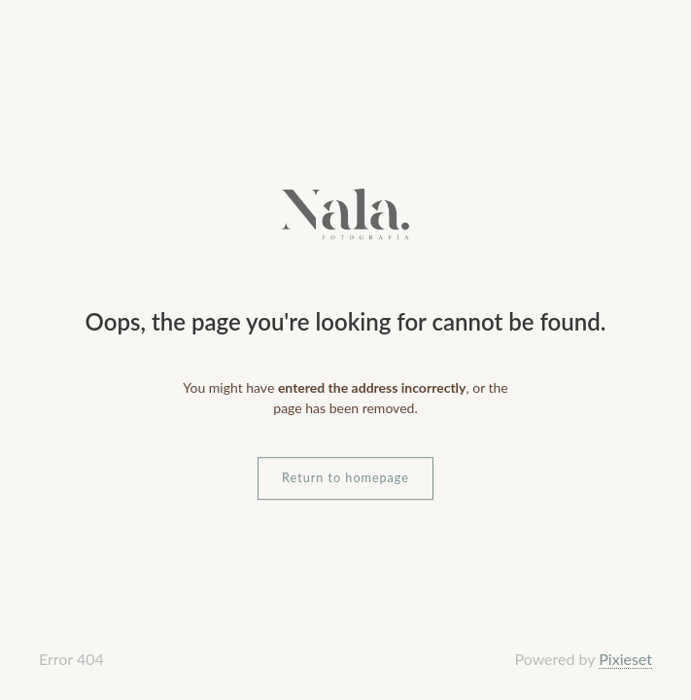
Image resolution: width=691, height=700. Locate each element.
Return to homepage (345, 478)
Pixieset (625, 658)
